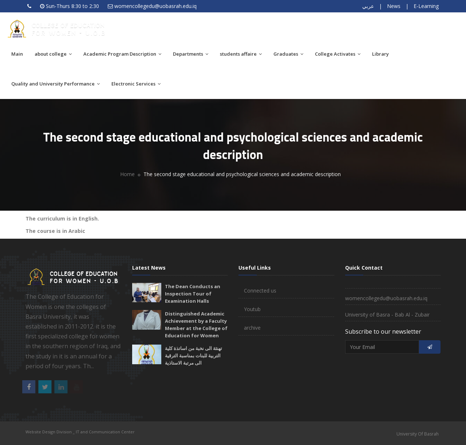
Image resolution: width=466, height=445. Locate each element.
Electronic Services (136, 83)
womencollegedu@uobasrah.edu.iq (155, 6)
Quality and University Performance (55, 83)
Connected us (260, 290)
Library (380, 54)
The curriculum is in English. (62, 218)
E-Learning (426, 6)
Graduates (288, 54)
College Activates (337, 54)
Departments (190, 54)
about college (53, 54)
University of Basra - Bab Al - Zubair (387, 314)
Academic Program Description (122, 54)
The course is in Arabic (55, 230)
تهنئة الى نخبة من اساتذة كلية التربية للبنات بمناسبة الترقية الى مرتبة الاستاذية (193, 355)
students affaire (241, 54)
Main (17, 54)
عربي (368, 6)
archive (252, 327)
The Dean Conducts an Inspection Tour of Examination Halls (192, 293)
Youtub (252, 309)
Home (127, 174)
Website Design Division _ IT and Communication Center (80, 431)
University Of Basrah (417, 434)
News (393, 6)
